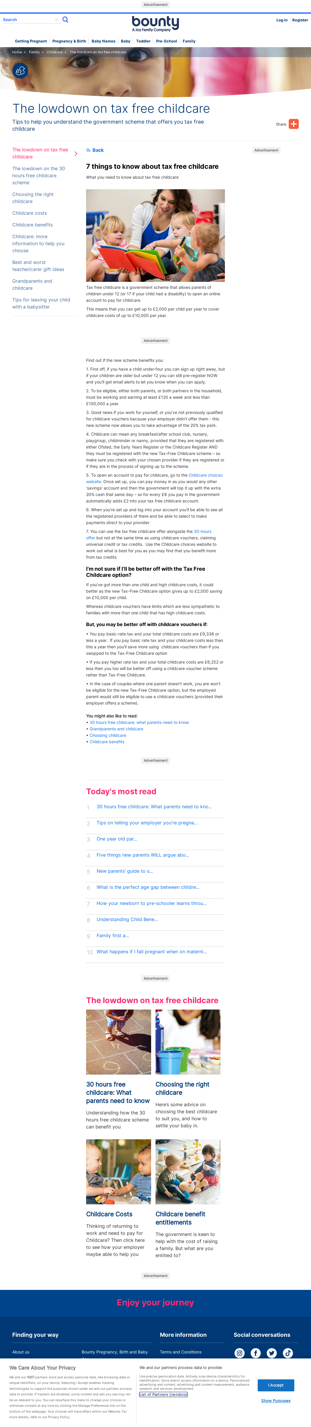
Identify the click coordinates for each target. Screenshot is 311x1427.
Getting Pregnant (31, 41)
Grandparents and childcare (32, 284)
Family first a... (113, 935)
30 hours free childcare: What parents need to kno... (154, 806)
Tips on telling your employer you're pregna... (147, 823)
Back (95, 150)
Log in (282, 20)
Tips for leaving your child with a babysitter (41, 303)
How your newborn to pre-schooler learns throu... (151, 903)
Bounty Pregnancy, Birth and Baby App (115, 1355)
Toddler (143, 41)
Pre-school (166, 41)
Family (189, 41)
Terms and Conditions (180, 1351)
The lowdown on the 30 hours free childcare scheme (38, 175)
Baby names (103, 41)
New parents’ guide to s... (125, 871)
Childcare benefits (32, 225)
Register (300, 20)
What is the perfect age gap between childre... (148, 887)
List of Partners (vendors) (163, 1403)
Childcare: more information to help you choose (38, 243)
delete (56, 19)
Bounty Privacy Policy (180, 1362)
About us (20, 1351)
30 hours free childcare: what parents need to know (140, 722)
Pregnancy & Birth (69, 41)
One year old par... (117, 839)
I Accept (275, 1394)
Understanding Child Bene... (127, 919)
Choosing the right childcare (33, 198)
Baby (126, 41)
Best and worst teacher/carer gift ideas (38, 266)
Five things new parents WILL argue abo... (143, 855)
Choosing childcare (108, 735)
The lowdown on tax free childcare (40, 153)
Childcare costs (29, 213)
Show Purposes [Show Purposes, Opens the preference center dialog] (276, 1409)
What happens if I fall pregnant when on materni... (152, 951)
